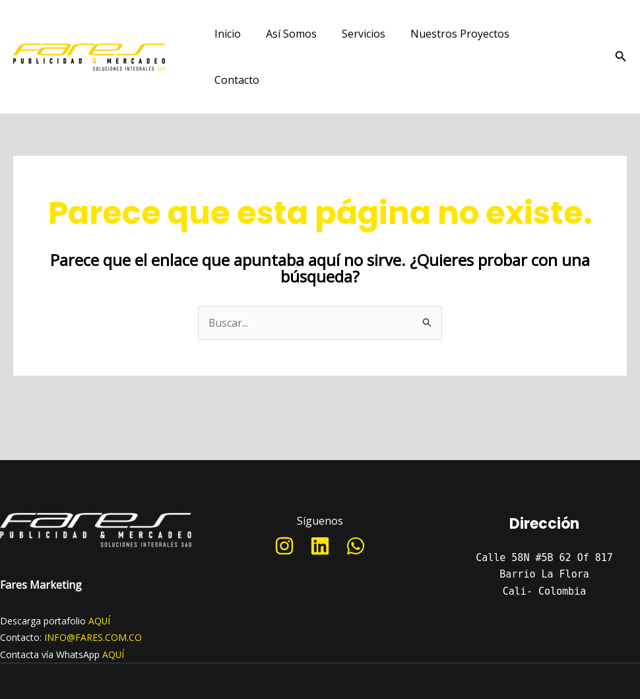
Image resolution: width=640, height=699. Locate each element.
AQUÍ (99, 576)
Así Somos (285, 35)
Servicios (353, 35)
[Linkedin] (320, 502)
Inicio (225, 35)
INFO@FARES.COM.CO (93, 593)
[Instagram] (284, 502)
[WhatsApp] (356, 502)
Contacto (539, 35)
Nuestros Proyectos (446, 35)
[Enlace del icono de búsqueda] (621, 35)
